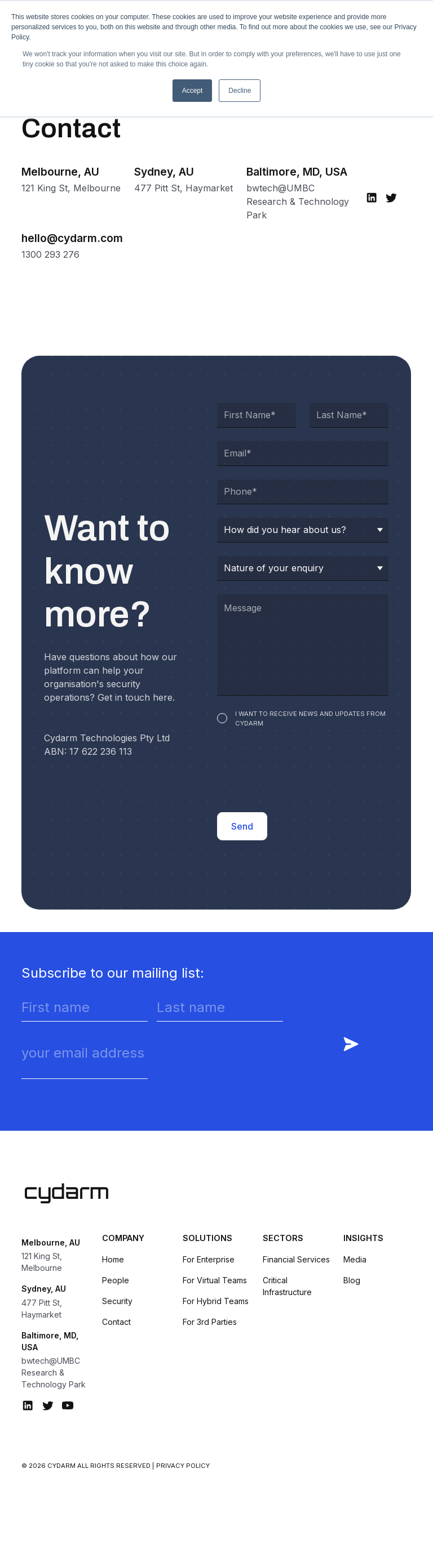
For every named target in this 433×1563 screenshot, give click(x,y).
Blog (351, 1280)
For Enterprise (209, 1259)
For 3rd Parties (210, 1322)
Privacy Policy (183, 1466)
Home (113, 1259)
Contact (116, 1322)
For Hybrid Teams (216, 1301)
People (115, 1280)
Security (117, 1301)
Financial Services (296, 1259)
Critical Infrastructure (287, 1286)
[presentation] (302, 772)
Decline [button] (239, 91)
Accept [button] (192, 91)
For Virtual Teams (215, 1280)
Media (354, 1259)
